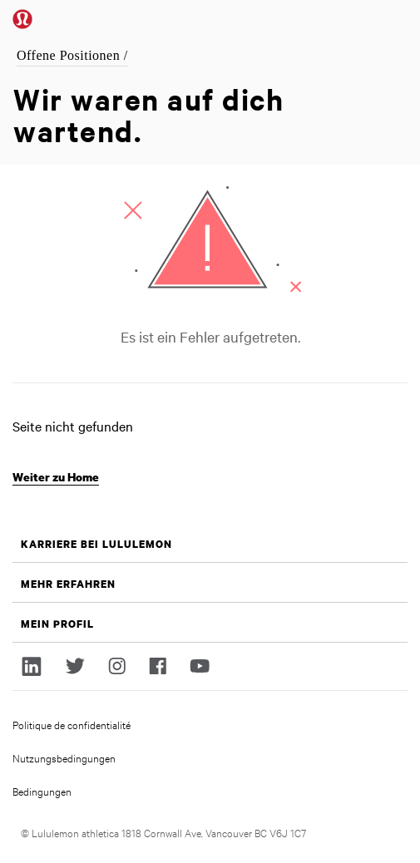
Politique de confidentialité (71, 724)
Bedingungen (42, 790)
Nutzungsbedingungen (64, 757)
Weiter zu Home (55, 477)
